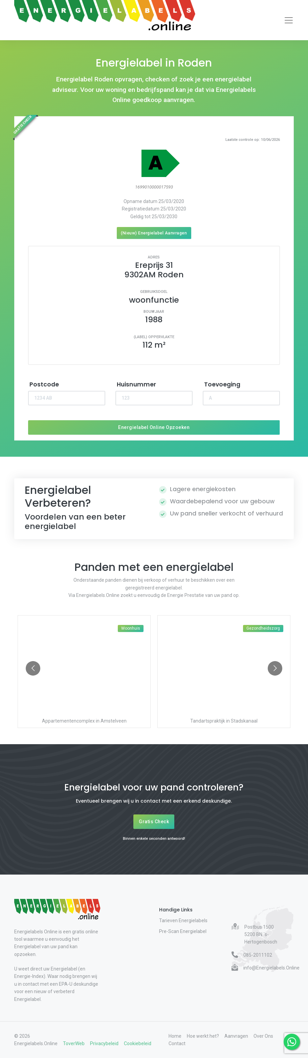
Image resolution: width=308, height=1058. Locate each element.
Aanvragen (236, 1036)
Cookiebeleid (137, 1043)
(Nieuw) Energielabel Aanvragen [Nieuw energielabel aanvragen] (154, 232)
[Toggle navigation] (289, 20)
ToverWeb (74, 1043)
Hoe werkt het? (203, 1036)
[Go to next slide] (275, 668)
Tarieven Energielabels (183, 920)
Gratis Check (154, 821)
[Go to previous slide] (33, 668)
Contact (177, 1043)
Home (175, 1036)
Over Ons (263, 1036)
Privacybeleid (104, 1043)
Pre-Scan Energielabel (182, 931)
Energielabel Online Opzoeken (154, 427)
